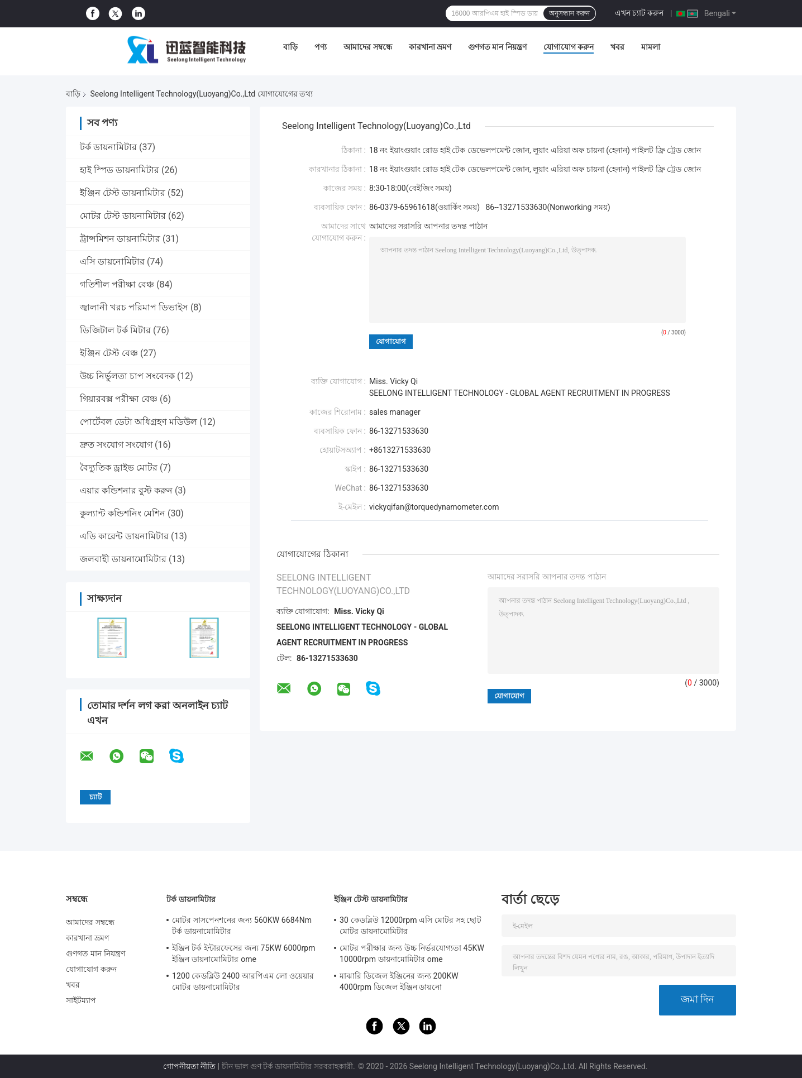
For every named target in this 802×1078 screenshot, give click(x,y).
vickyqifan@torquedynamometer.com (434, 506)
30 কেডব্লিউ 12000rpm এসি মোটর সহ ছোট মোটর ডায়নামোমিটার (410, 926)
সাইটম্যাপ (81, 1000)
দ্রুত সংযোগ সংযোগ (116, 444)
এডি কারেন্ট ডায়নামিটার (124, 536)
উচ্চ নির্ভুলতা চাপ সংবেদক (127, 376)
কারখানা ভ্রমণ (430, 46)
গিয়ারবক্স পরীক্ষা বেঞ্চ (118, 399)
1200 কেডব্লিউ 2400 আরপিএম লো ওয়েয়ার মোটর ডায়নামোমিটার (243, 981)
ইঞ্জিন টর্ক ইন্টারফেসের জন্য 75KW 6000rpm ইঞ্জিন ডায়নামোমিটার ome (244, 953)
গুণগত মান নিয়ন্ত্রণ (497, 46)
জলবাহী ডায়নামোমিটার (123, 559)
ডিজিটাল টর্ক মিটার (115, 330)
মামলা (650, 46)
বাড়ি (290, 46)
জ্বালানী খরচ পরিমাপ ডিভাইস (134, 307)
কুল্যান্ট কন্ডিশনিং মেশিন (122, 513)
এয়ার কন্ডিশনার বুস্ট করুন (126, 490)
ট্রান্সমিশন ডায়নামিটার (120, 238)
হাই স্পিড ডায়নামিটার (119, 170)
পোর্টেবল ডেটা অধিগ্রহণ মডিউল (138, 421)
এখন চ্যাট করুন (639, 12)
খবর (617, 46)
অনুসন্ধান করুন (569, 13)
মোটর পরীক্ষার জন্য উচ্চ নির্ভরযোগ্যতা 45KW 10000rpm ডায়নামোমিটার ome (412, 953)
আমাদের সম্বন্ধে (367, 46)
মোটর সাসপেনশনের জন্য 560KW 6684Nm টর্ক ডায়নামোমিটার (242, 926)
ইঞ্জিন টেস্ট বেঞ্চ (109, 353)
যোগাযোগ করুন (568, 46)
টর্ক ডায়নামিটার (108, 147)
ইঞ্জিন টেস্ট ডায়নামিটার (122, 193)
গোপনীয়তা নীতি (189, 1066)
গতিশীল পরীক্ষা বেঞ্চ (117, 284)
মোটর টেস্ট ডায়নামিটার (123, 215)
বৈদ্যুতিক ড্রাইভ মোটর (118, 467)
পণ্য (320, 46)
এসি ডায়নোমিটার (112, 261)
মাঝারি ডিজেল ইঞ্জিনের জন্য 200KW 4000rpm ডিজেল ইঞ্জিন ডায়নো (399, 981)
